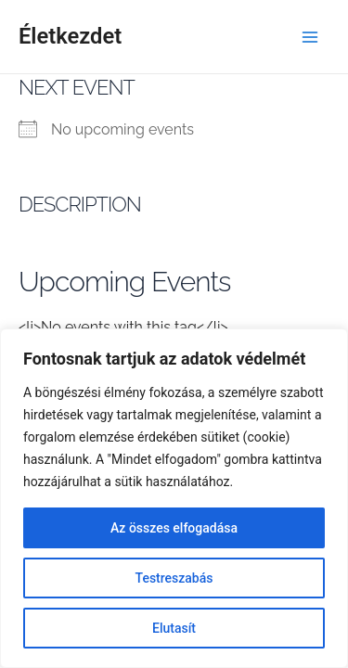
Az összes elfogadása (174, 527)
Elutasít (174, 628)
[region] (174, 498)
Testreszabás (174, 578)
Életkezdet (70, 36)
